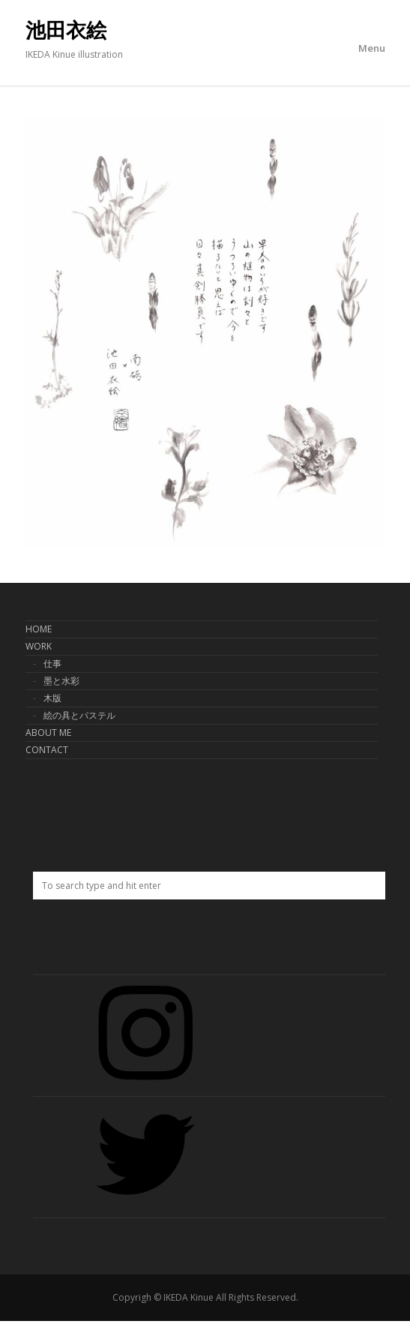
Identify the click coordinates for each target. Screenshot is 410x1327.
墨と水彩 (61, 680)
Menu (371, 48)
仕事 (52, 663)
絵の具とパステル (79, 715)
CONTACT (46, 749)
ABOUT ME (48, 732)
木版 (52, 698)
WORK (38, 646)
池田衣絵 (65, 31)
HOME (38, 629)
